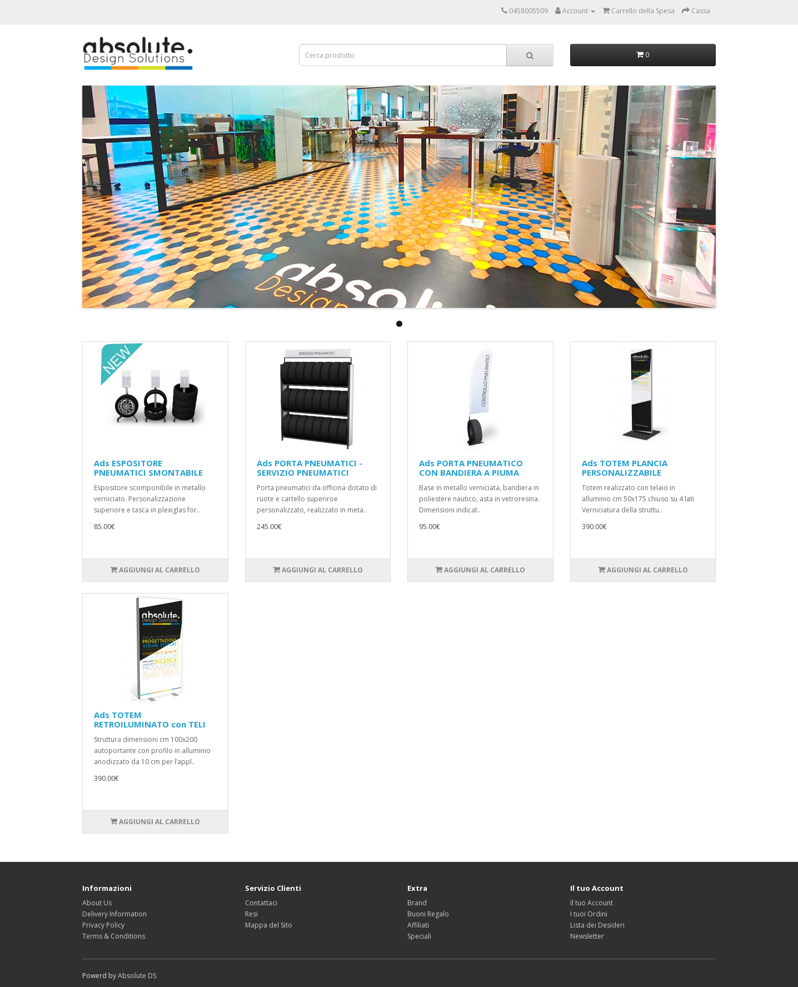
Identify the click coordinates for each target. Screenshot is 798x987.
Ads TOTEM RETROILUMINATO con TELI (150, 719)
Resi (251, 914)
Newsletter (587, 936)
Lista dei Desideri (597, 925)
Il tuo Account (591, 903)
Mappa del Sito (268, 925)
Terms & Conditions (113, 936)
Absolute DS (137, 975)
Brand (417, 903)
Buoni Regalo (428, 914)
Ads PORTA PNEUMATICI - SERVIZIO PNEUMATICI (309, 467)
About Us (97, 903)
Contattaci (261, 903)
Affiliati (418, 925)
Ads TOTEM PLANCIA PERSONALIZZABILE (624, 467)
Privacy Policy (103, 925)
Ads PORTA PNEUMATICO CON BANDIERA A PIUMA (471, 467)
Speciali (419, 936)
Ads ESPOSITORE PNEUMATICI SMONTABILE (148, 467)
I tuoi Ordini (588, 914)
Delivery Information (114, 914)
